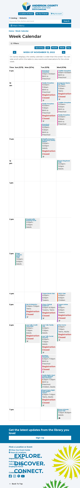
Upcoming (39, 48)
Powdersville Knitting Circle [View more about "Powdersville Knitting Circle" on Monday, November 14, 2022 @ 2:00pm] (31, 220)
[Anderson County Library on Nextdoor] (18, 476)
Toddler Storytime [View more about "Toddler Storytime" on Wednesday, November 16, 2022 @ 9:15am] (64, 70)
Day (68, 48)
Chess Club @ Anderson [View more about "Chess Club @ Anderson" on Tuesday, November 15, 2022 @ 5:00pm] (47, 305)
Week (62, 48)
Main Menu (17, 25)
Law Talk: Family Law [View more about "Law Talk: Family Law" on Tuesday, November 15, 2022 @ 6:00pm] (47, 325)
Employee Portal (16, 467)
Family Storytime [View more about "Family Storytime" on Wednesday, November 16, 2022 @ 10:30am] (64, 115)
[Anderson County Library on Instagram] (14, 477)
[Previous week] (14, 52)
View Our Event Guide (19, 450)
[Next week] (63, 52)
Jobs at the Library (17, 464)
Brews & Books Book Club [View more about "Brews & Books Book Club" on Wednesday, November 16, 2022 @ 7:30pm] (63, 410)
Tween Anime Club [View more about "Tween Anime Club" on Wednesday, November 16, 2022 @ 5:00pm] (63, 305)
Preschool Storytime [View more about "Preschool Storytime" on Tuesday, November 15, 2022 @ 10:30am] (45, 125)
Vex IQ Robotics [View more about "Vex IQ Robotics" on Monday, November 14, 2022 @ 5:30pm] (31, 304)
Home (11, 31)
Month (54, 48)
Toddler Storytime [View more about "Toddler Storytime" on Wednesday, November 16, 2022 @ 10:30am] (64, 102)
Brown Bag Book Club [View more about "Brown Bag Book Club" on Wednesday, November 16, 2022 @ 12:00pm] (64, 161)
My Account (56, 14)
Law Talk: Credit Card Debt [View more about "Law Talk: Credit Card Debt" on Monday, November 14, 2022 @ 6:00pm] (31, 325)
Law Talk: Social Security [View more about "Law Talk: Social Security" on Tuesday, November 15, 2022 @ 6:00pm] (47, 337)
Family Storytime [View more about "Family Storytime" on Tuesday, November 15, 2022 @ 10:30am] (48, 83)
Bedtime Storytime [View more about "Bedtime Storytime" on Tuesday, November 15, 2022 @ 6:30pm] (45, 356)
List (47, 48)
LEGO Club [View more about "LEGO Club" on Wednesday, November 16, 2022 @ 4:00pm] (62, 293)
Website (23, 18)
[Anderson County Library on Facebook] (10, 477)
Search (67, 21)
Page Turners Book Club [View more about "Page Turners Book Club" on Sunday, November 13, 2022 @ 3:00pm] (19, 255)
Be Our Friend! (42, 14)
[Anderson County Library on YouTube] (23, 477)
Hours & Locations (17, 453)
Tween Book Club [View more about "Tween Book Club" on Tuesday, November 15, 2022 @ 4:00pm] (48, 293)
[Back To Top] (40, 484)
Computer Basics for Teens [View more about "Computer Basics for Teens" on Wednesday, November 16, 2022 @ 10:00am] (64, 83)
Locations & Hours (26, 14)
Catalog (13, 18)
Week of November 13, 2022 (39, 52)
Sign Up (40, 438)
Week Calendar (22, 31)
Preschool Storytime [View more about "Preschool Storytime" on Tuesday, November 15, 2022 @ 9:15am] (45, 71)
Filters (16, 43)
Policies (12, 462)
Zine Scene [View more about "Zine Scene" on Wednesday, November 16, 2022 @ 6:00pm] (62, 325)
